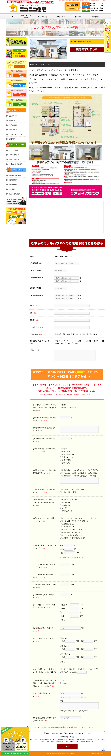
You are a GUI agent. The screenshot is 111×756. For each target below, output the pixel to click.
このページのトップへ (100, 750)
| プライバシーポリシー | (97, 753)
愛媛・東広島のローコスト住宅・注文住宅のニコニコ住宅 (60, 753)
